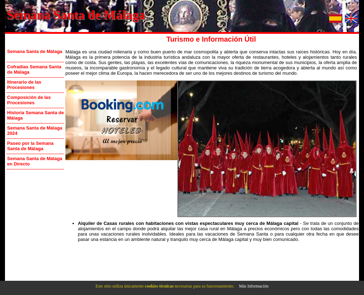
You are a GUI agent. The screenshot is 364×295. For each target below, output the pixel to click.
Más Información (253, 286)
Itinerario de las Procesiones (24, 84)
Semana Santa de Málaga (76, 15)
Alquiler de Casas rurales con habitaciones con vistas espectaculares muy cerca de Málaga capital (188, 223)
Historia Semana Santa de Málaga (35, 115)
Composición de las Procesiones (29, 100)
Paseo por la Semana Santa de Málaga (30, 146)
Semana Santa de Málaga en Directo (34, 161)
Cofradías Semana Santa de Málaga (34, 69)
